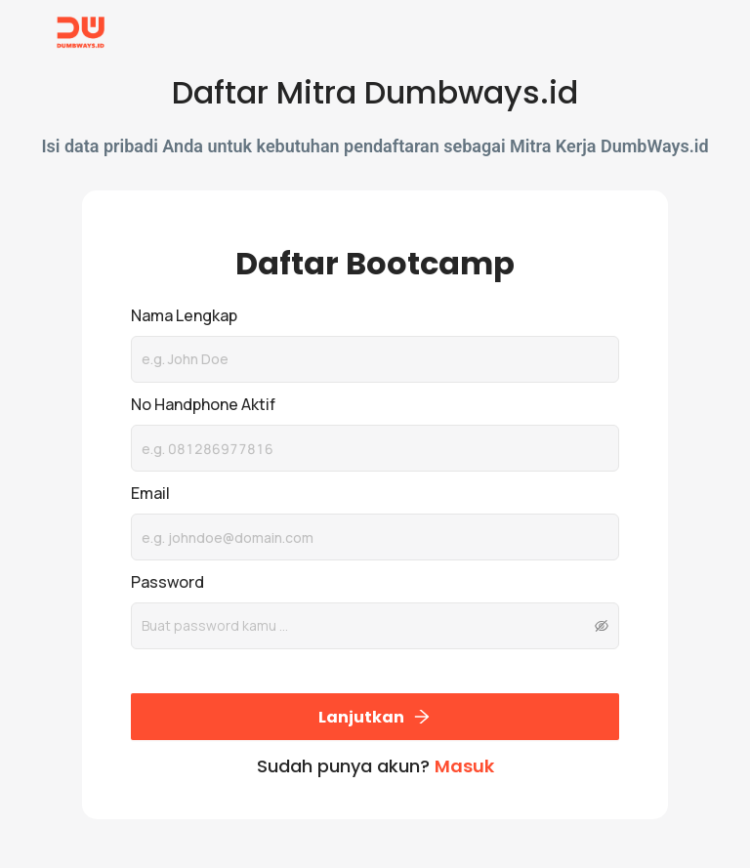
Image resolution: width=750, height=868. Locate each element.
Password (167, 582)
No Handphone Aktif (203, 404)
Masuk (464, 766)
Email (150, 493)
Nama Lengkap (184, 315)
